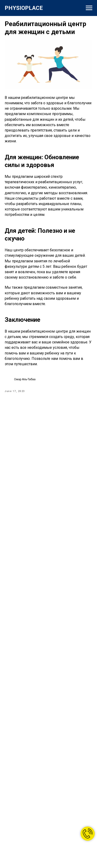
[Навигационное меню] (89, 8)
